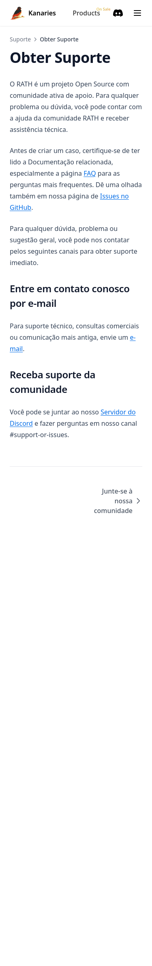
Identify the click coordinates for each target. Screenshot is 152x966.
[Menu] (137, 13)
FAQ (89, 173)
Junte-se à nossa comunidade (118, 501)
